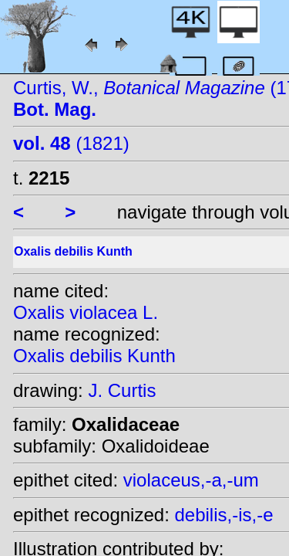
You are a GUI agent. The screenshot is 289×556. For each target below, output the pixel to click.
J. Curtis (122, 390)
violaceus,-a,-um (191, 480)
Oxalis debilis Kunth (94, 355)
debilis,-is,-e (223, 514)
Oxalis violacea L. (85, 312)
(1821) (71, 143)
